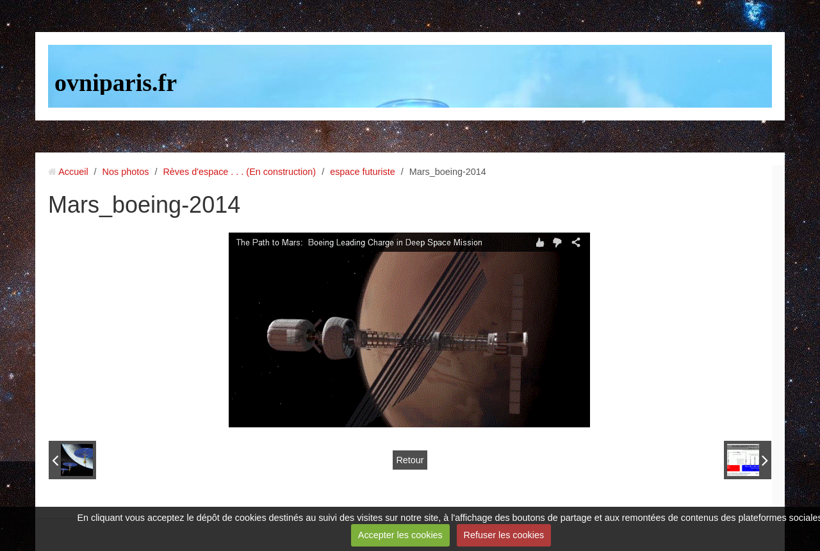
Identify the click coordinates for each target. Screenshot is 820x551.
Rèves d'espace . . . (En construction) (239, 172)
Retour (409, 460)
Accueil (73, 172)
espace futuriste (362, 172)
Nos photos (125, 172)
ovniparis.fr (115, 82)
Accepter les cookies (400, 535)
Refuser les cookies (504, 535)
